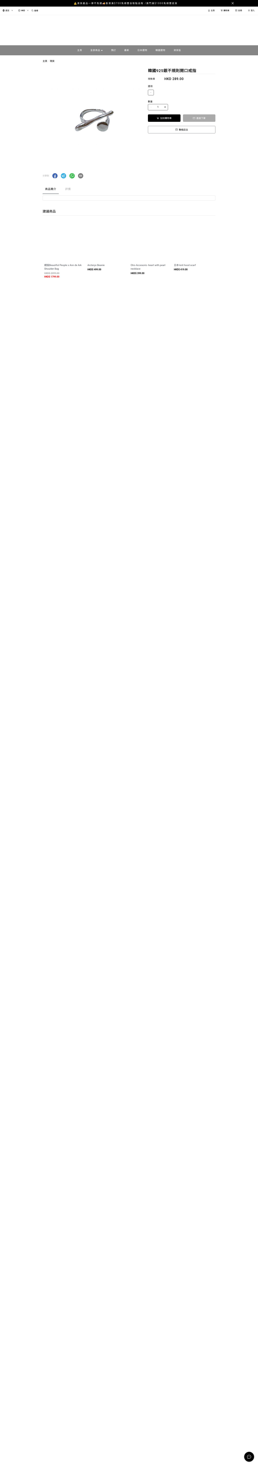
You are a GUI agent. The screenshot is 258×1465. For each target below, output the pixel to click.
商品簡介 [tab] (50, 189)
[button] (55, 175)
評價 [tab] (68, 189)
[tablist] (129, 190)
